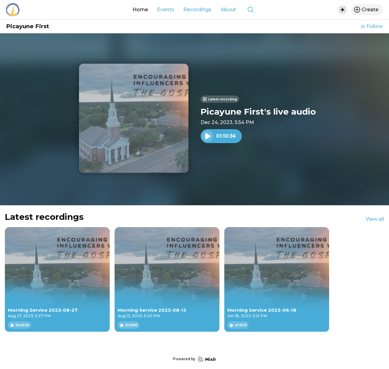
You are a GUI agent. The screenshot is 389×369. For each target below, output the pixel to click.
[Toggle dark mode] (342, 9)
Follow (372, 26)
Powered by (194, 359)
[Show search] (250, 9)
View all (375, 219)
